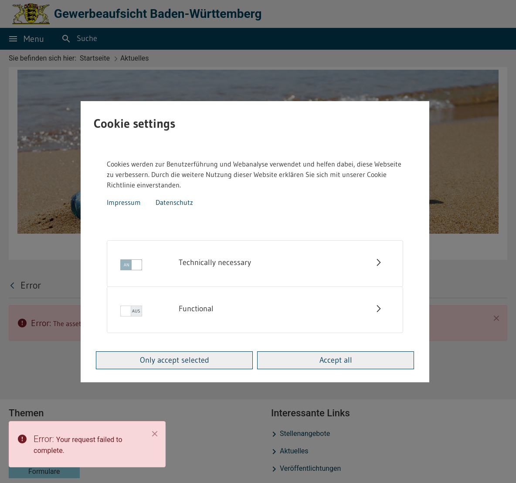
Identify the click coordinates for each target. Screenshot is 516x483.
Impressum (124, 202)
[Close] (155, 434)
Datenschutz (174, 202)
